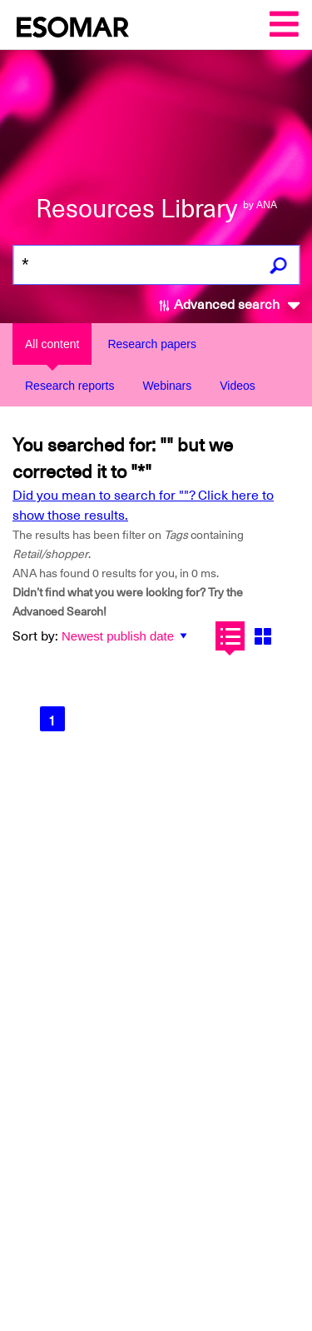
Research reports (69, 385)
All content (52, 344)
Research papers (151, 344)
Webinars (166, 385)
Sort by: (35, 636)
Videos (237, 385)
